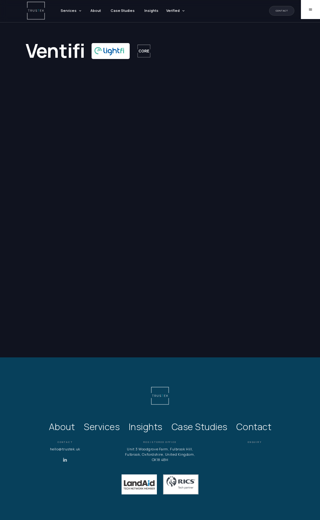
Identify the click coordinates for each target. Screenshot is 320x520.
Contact (282, 10)
